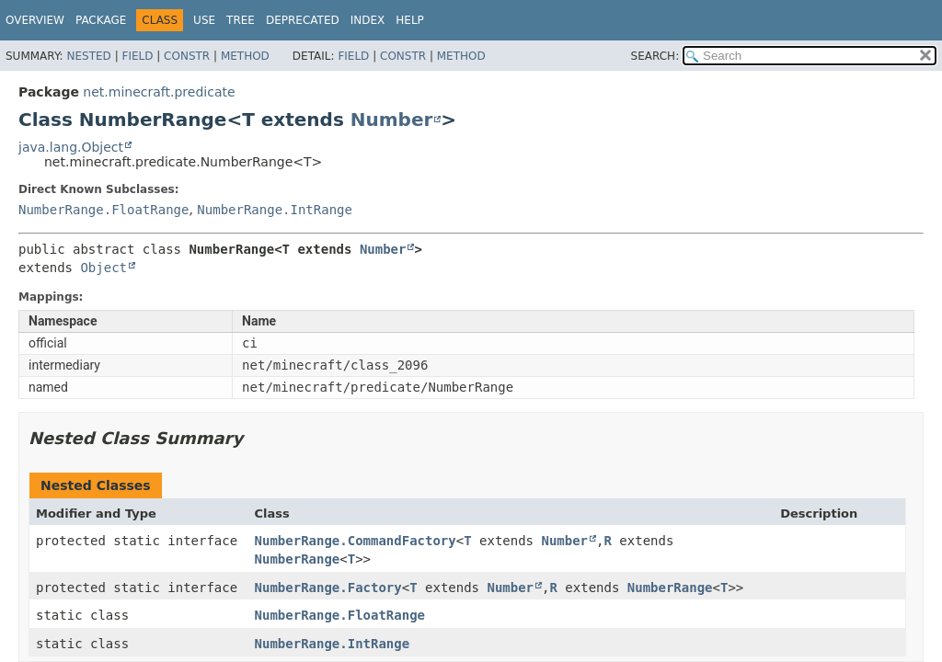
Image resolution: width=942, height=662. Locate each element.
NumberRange (297, 559)
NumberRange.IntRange (274, 209)
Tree (240, 20)
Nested (88, 56)
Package (100, 20)
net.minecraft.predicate (159, 92)
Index (367, 20)
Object (103, 267)
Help (410, 20)
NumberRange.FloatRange (103, 209)
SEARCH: (655, 56)
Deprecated (302, 20)
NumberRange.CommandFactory (355, 540)
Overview (35, 20)
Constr (187, 56)
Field (137, 56)
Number (391, 119)
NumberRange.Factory (328, 587)
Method (245, 56)
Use (204, 20)
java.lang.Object (70, 147)
